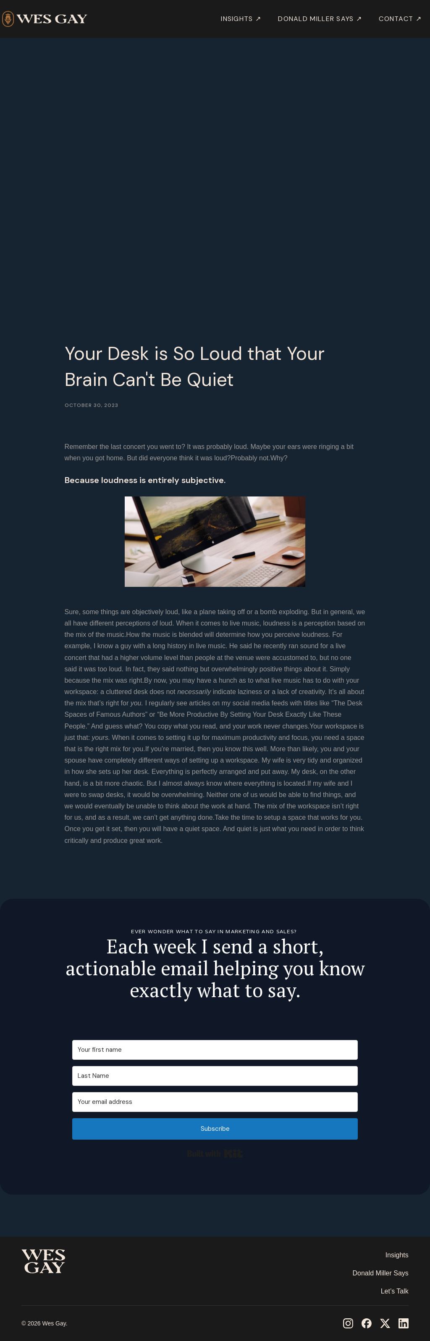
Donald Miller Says (380, 1273)
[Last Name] (215, 1076)
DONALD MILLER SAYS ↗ (320, 18)
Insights (397, 1255)
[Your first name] (215, 1050)
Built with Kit (215, 1153)
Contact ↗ (400, 18)
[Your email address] (215, 1102)
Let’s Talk (395, 1291)
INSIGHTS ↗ (241, 18)
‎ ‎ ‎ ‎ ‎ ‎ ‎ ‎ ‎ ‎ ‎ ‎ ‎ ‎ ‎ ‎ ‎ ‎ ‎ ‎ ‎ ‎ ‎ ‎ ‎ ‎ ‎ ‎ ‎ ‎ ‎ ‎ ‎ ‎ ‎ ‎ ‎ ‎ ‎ (52, 1286)
